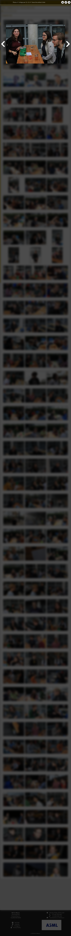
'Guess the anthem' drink (38, 2)
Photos (15, 2)
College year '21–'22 (24, 2)
